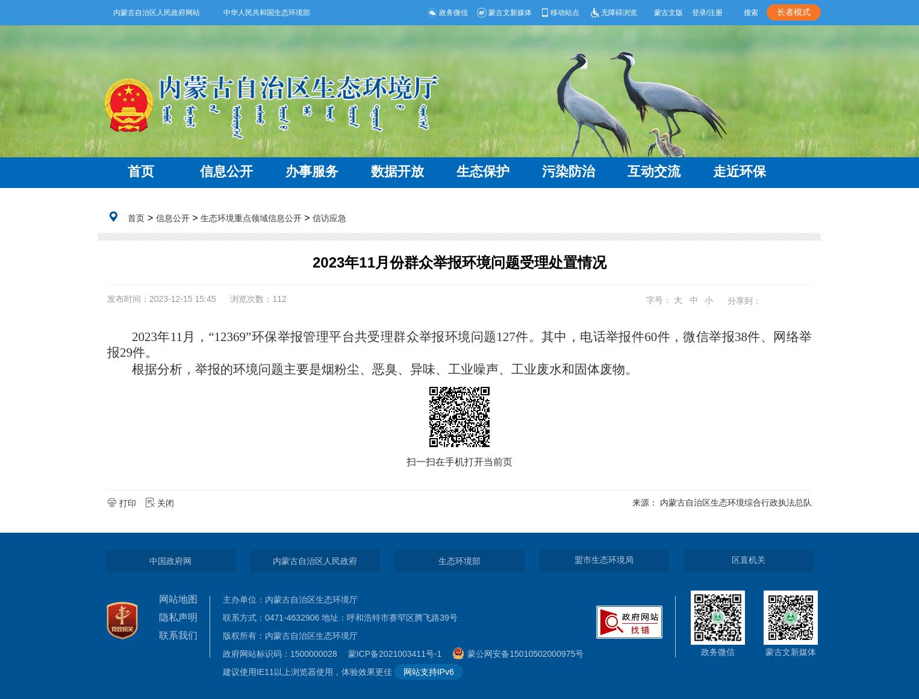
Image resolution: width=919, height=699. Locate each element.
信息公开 (226, 171)
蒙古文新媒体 (504, 12)
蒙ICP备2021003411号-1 (398, 654)
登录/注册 (707, 12)
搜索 (751, 12)
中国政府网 (170, 561)
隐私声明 (178, 617)
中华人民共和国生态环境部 (266, 12)
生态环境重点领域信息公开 (251, 218)
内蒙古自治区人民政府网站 (156, 12)
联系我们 (178, 635)
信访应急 (329, 218)
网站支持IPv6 (428, 672)
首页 (141, 171)
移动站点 (559, 12)
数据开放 (397, 171)
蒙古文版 (668, 12)
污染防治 (568, 171)
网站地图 (178, 599)
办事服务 (311, 171)
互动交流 (654, 171)
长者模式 (794, 12)
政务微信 (448, 12)
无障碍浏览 (612, 12)
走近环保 (739, 171)
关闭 (160, 503)
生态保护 (482, 171)
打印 (123, 503)
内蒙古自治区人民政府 (315, 561)
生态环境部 (459, 561)
